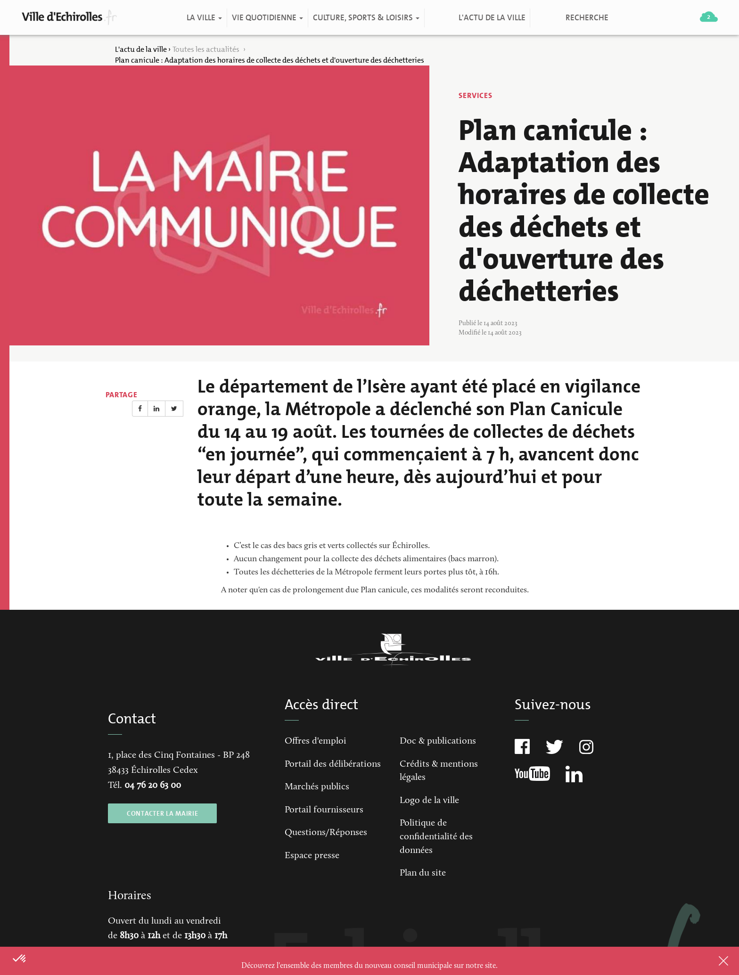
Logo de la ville (429, 800)
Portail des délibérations (333, 764)
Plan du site (423, 873)
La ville (204, 17)
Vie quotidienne (267, 17)
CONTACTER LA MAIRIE (162, 813)
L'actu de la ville (491, 17)
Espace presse (312, 855)
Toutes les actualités (206, 49)
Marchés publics (317, 787)
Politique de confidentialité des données (436, 837)
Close (711, 961)
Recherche (586, 17)
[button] (19, 959)
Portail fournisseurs (324, 810)
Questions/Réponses (326, 832)
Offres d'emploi (315, 741)
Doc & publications (438, 741)
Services (476, 95)
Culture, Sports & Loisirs (365, 17)
